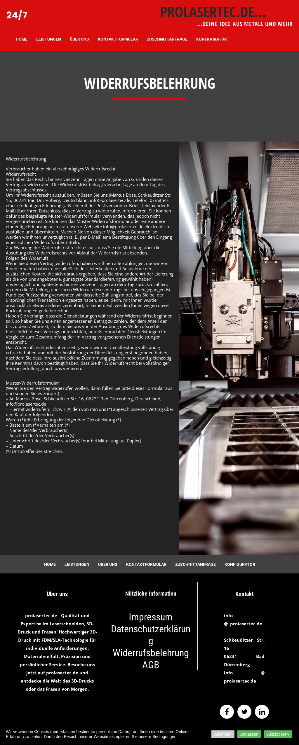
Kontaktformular (118, 39)
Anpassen (249, 734)
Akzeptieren (278, 734)
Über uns (79, 39)
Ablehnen (223, 734)
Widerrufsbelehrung (151, 653)
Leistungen (48, 39)
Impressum (151, 617)
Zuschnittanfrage (167, 39)
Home (21, 39)
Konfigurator (211, 39)
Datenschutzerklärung (150, 635)
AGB (150, 665)
